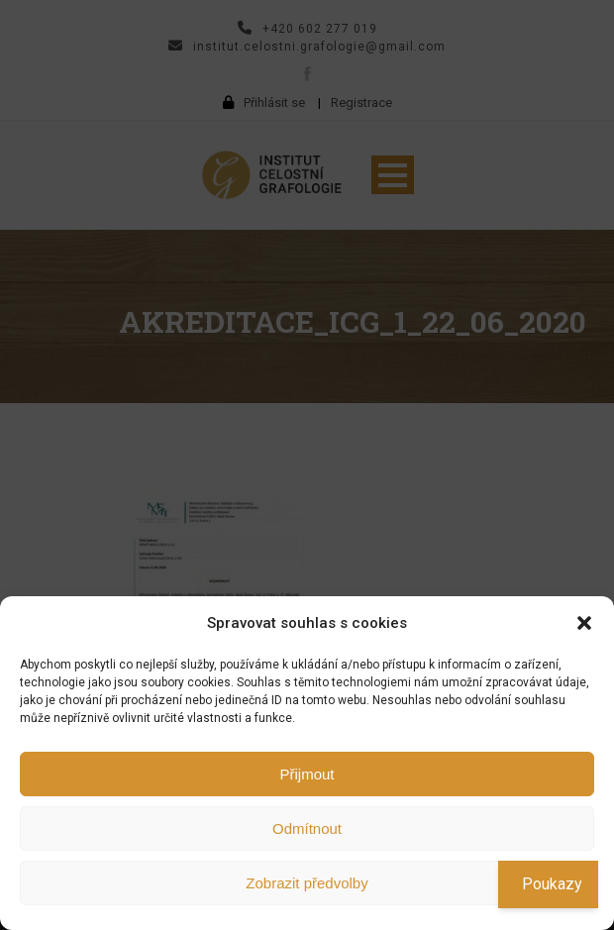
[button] (584, 623)
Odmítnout (307, 828)
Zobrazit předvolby (306, 883)
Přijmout (306, 774)
